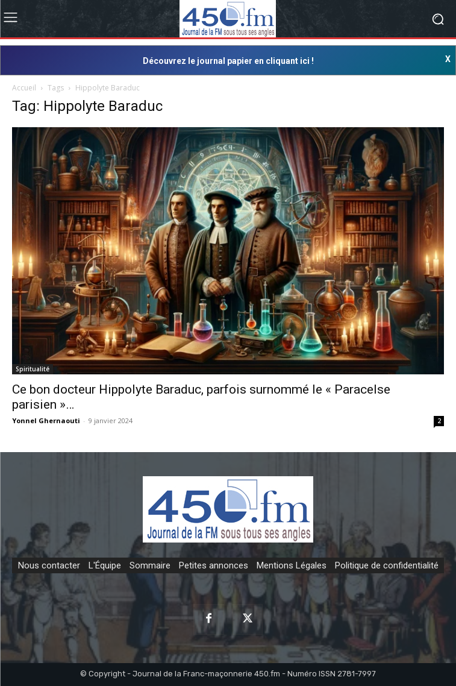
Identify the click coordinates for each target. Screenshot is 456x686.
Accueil (24, 88)
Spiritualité (32, 369)
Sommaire (150, 565)
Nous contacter (49, 565)
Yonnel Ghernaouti (46, 420)
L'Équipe (105, 565)
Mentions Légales (291, 565)
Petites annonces (213, 565)
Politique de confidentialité (387, 565)
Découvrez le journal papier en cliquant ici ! (228, 61)
